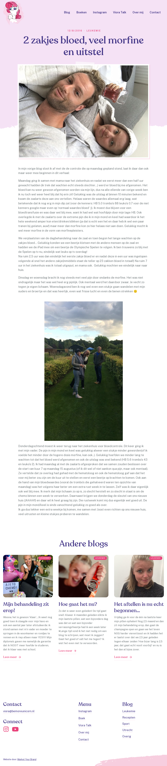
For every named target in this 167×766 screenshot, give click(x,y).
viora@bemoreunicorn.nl (18, 711)
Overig (126, 736)
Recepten (128, 717)
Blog (67, 12)
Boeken (81, 12)
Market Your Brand (26, 759)
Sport (126, 723)
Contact (155, 12)
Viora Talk (119, 12)
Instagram (100, 12)
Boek (81, 718)
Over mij (138, 12)
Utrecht (127, 730)
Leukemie (128, 711)
